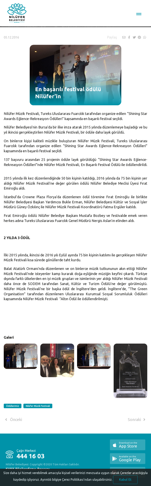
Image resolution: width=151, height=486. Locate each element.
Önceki (13, 419)
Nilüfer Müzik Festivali (38, 406)
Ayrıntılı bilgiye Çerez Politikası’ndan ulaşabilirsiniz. (76, 482)
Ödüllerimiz (12, 406)
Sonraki (137, 419)
